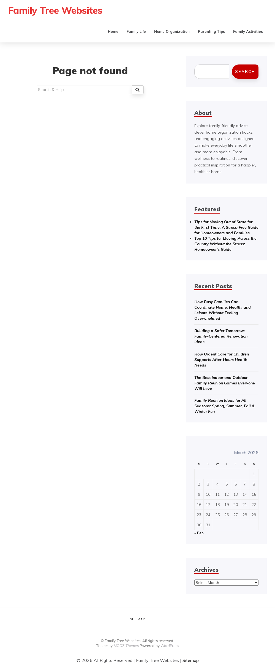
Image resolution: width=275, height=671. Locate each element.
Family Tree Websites (56, 10)
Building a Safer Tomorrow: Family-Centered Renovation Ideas (220, 336)
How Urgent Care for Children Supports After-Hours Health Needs (221, 360)
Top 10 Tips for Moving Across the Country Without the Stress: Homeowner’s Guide (225, 244)
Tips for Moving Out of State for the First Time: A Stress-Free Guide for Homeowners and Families (226, 227)
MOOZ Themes (126, 645)
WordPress (169, 645)
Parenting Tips (211, 31)
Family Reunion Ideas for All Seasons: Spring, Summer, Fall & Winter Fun (224, 406)
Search (245, 71)
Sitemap (137, 619)
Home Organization (172, 31)
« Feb (199, 532)
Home (113, 31)
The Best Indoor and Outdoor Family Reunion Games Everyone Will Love (224, 383)
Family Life (136, 31)
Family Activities (248, 31)
